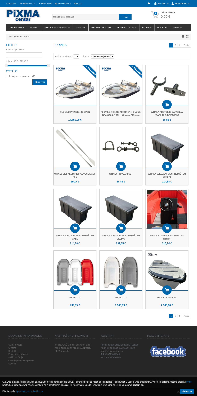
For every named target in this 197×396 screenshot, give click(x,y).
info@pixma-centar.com (112, 351)
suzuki (66, 351)
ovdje (188, 382)
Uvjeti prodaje (15, 344)
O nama (12, 348)
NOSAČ (63, 344)
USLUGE (177, 27)
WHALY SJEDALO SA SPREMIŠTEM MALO (75, 237)
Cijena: (27, 61)
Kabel (57, 348)
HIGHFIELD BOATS (126, 27)
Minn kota (78, 348)
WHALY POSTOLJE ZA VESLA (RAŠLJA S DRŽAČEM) (167, 113)
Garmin (71, 344)
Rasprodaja (45, 4)
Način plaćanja (15, 357)
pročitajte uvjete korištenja (30, 391)
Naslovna (11, 4)
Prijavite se (161, 3)
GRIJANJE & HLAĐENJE (57, 27)
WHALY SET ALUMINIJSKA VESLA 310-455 (74, 175)
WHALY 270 (121, 297)
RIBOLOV (162, 27)
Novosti (78, 4)
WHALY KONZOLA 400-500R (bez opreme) (167, 237)
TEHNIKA (34, 27)
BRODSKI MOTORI (101, 27)
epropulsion (66, 348)
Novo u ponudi (63, 4)
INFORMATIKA (16, 27)
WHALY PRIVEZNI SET (121, 174)
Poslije (186, 45)
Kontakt (12, 351)
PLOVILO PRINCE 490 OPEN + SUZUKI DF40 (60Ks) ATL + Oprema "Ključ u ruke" (121, 115)
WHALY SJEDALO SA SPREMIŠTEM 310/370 (167, 175)
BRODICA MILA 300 (167, 297)
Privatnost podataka (18, 354)
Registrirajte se (181, 3)
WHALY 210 (75, 297)
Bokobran (80, 344)
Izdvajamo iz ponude (22, 76)
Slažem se (187, 391)
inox (57, 344)
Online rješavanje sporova (21, 360)
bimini (89, 344)
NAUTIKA (81, 27)
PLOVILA (146, 27)
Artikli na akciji (27, 4)
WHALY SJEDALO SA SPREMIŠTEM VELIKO (121, 237)
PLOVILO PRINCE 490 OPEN (75, 112)
